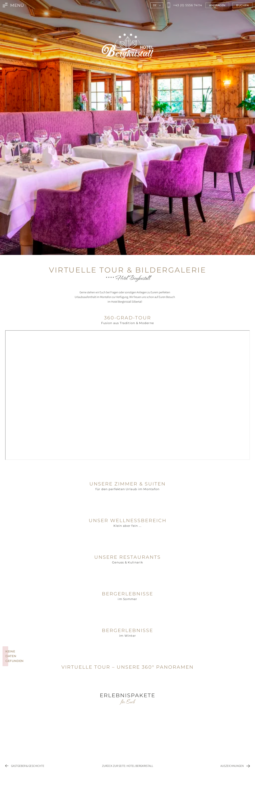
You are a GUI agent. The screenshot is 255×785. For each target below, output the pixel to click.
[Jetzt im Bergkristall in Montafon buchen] (242, 5)
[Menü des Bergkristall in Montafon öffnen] (13, 5)
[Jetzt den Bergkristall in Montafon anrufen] (184, 5)
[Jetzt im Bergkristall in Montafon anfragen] (217, 5)
